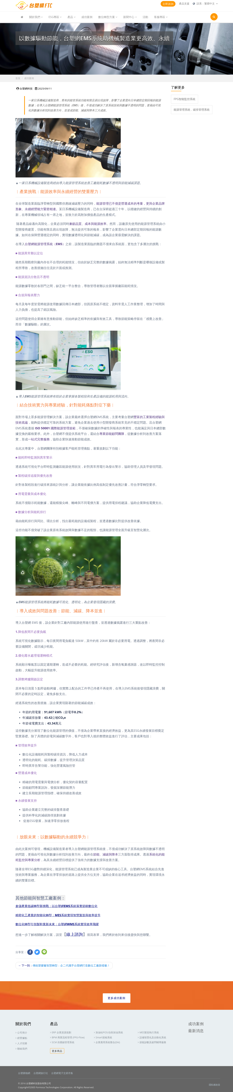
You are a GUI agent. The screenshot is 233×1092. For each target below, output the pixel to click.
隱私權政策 (214, 1084)
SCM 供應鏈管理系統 (63, 1042)
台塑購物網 (24, 1073)
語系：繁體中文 (206, 3)
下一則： (64, 965)
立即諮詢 (168, 4)
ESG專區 (55, 17)
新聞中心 (130, 17)
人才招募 (22, 1043)
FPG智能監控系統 (185, 99)
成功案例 (86, 17)
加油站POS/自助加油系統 (109, 1032)
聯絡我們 (22, 1048)
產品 (71, 17)
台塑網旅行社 (41, 1073)
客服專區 (161, 17)
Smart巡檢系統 (104, 1037)
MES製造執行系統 (149, 1032)
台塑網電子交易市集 (62, 1073)
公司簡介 (22, 1032)
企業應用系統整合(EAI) (108, 1042)
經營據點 (22, 1037)
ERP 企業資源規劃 (61, 1032)
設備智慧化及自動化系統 (153, 1037)
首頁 (18, 78)
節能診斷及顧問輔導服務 (153, 1042)
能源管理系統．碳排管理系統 (192, 109)
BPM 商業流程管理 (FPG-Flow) (68, 1037)
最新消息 (196, 1030)
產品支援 (184, 3)
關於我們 (36, 17)
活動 (145, 17)
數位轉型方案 (107, 17)
